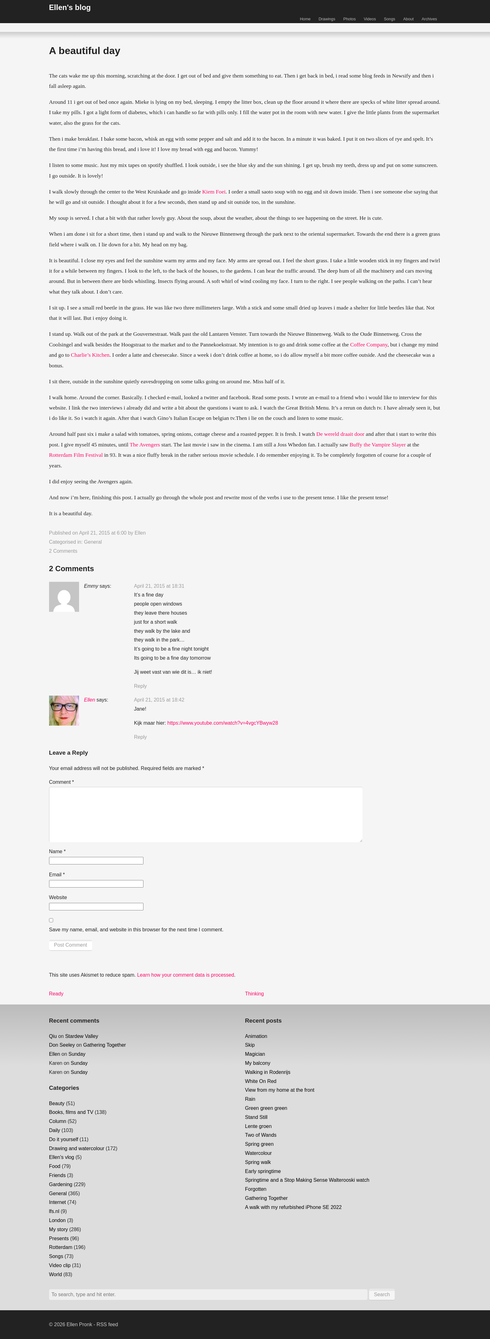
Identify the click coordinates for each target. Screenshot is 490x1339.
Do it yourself (63, 1139)
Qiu (53, 1036)
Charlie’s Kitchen (90, 355)
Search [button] (382, 1294)
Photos (349, 19)
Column (57, 1121)
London (57, 1220)
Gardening (60, 1184)
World (55, 1274)
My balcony (257, 1063)
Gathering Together (104, 1045)
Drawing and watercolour (76, 1148)
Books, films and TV (71, 1112)
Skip (250, 1045)
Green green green (266, 1108)
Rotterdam (60, 1247)
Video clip (60, 1265)
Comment (61, 782)
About (408, 19)
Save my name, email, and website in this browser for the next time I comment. (136, 929)
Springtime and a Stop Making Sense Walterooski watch (307, 1180)
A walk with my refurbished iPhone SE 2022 (293, 1207)
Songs (389, 19)
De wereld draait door (340, 434)
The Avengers (145, 444)
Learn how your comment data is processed (185, 975)
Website (58, 897)
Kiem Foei (214, 192)
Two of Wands (261, 1135)
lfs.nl (54, 1211)
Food (54, 1166)
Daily (54, 1130)
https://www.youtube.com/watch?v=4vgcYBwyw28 (223, 723)
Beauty (57, 1103)
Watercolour (258, 1153)
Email (57, 874)
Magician (255, 1054)
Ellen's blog (70, 7)
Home (305, 19)
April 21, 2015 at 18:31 (159, 586)
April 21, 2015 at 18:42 (159, 699)
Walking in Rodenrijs (267, 1072)
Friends (57, 1175)
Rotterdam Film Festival (76, 455)
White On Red (260, 1081)
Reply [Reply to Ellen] (140, 737)
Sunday (76, 1054)
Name (57, 851)
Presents (59, 1238)
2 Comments (63, 551)
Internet (57, 1202)
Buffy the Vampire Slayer (378, 444)
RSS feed (107, 1324)
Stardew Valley (81, 1036)
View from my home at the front (279, 1090)
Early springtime (263, 1171)
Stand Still (256, 1117)
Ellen (140, 533)
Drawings (327, 19)
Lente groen (258, 1126)
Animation (256, 1036)
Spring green (259, 1144)
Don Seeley (62, 1045)
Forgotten (255, 1189)
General (93, 542)
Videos (370, 19)
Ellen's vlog (61, 1157)
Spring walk (258, 1162)
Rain (250, 1099)
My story (58, 1229)
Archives (429, 19)
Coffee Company (369, 344)
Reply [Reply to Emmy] (140, 686)
